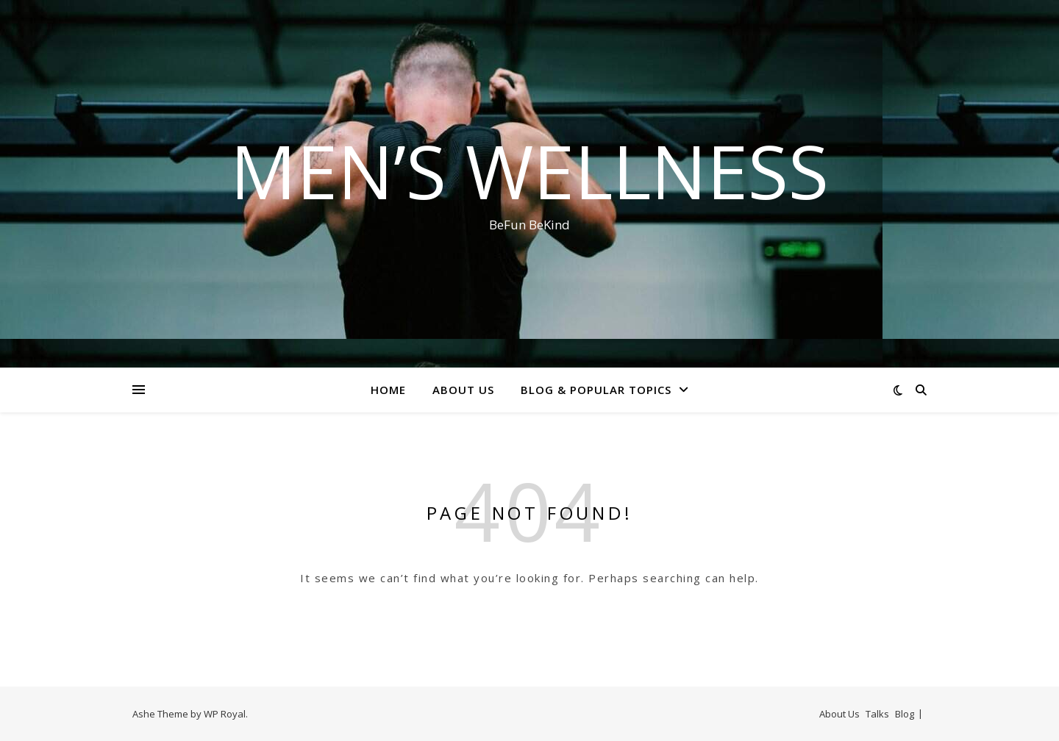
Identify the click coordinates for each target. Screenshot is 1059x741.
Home (388, 389)
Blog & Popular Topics (596, 389)
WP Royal (225, 713)
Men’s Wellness (529, 170)
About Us (463, 389)
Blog (904, 713)
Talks (877, 713)
